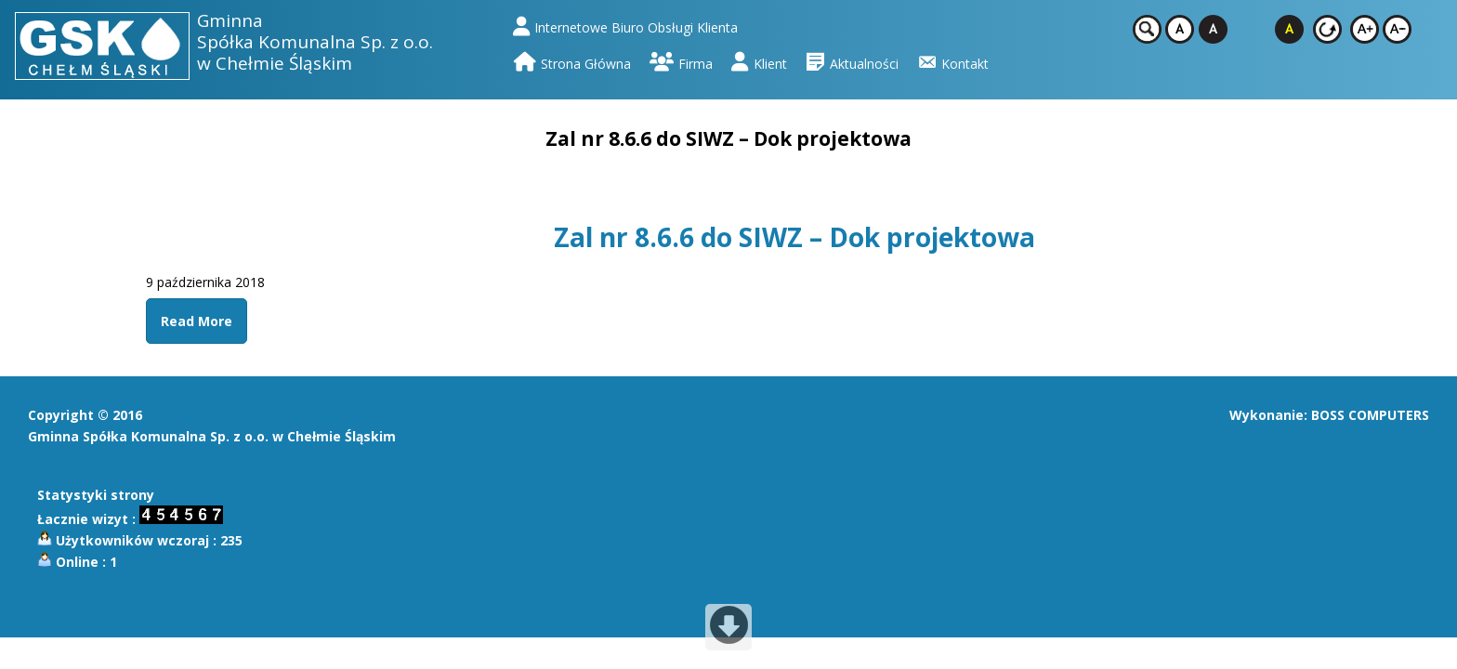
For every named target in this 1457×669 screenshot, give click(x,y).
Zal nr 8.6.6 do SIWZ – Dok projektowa (794, 237)
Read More (196, 321)
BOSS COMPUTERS (1370, 415)
